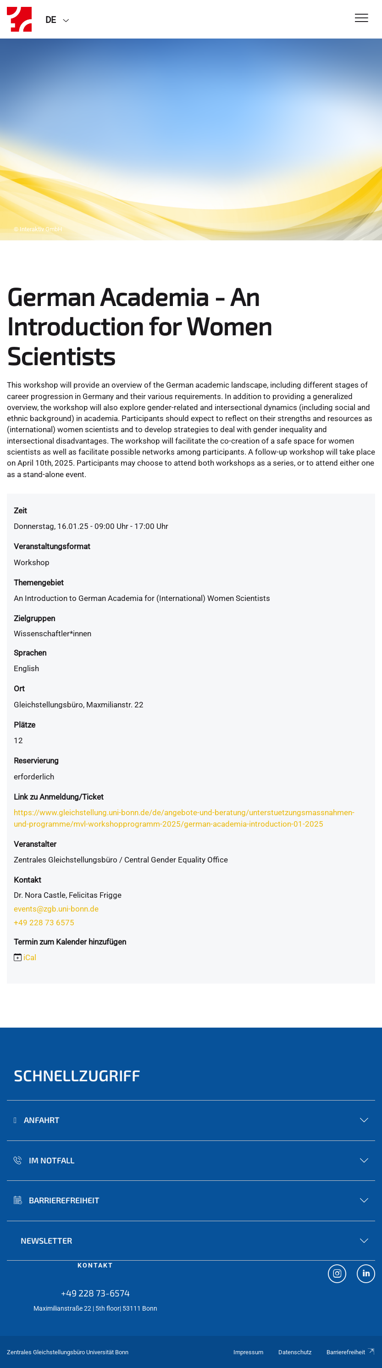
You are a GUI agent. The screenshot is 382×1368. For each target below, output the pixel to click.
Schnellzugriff (77, 1075)
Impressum (248, 1352)
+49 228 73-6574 (95, 1292)
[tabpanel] (191, 139)
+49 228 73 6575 (44, 922)
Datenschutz (294, 1352)
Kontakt (95, 1265)
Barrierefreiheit (351, 1352)
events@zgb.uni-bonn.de (56, 908)
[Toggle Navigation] (361, 18)
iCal (29, 957)
